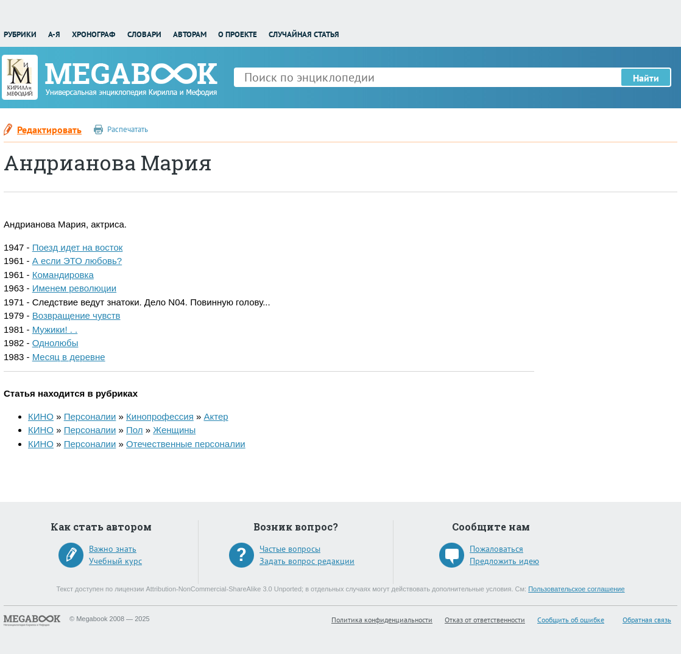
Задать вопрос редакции (307, 560)
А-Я (54, 34)
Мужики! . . (55, 329)
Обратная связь (647, 619)
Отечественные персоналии (185, 444)
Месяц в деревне (68, 357)
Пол (134, 430)
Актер (215, 416)
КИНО (41, 416)
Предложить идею (504, 560)
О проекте (237, 34)
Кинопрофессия (160, 416)
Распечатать (127, 129)
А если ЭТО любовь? (77, 261)
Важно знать (112, 548)
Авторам (189, 34)
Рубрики (20, 34)
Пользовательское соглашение (576, 589)
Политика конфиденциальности (381, 619)
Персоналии (90, 416)
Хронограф (93, 34)
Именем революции (74, 288)
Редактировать (49, 129)
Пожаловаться (496, 548)
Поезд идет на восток (77, 247)
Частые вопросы (289, 548)
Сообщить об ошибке (570, 619)
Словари (144, 34)
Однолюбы (55, 343)
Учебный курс (115, 560)
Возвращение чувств (76, 315)
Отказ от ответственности (485, 619)
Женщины (174, 430)
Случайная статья (304, 34)
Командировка (63, 275)
